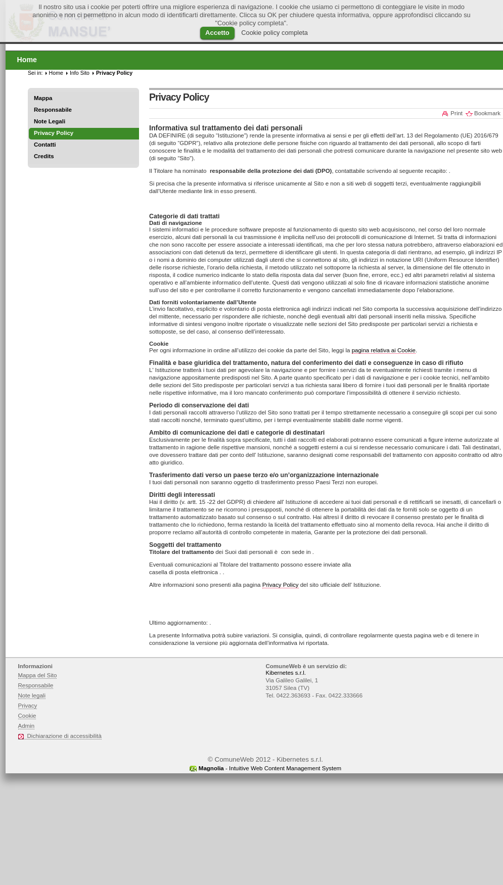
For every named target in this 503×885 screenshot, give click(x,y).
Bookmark (487, 113)
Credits (44, 156)
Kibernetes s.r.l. (286, 673)
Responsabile (53, 110)
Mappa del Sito (37, 675)
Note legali (32, 695)
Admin (26, 726)
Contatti (45, 145)
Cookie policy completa (274, 32)
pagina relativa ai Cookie (384, 350)
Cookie (27, 716)
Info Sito (79, 73)
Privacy (27, 706)
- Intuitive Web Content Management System (270, 768)
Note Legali (49, 121)
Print (456, 113)
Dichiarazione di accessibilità (64, 736)
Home (56, 73)
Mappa (43, 98)
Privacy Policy (280, 585)
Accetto (217, 32)
